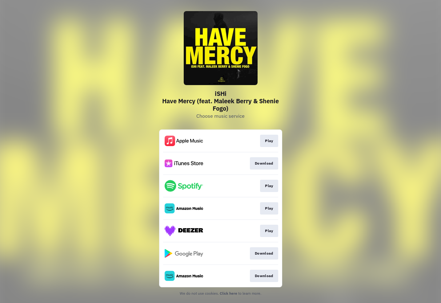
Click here (228, 293)
